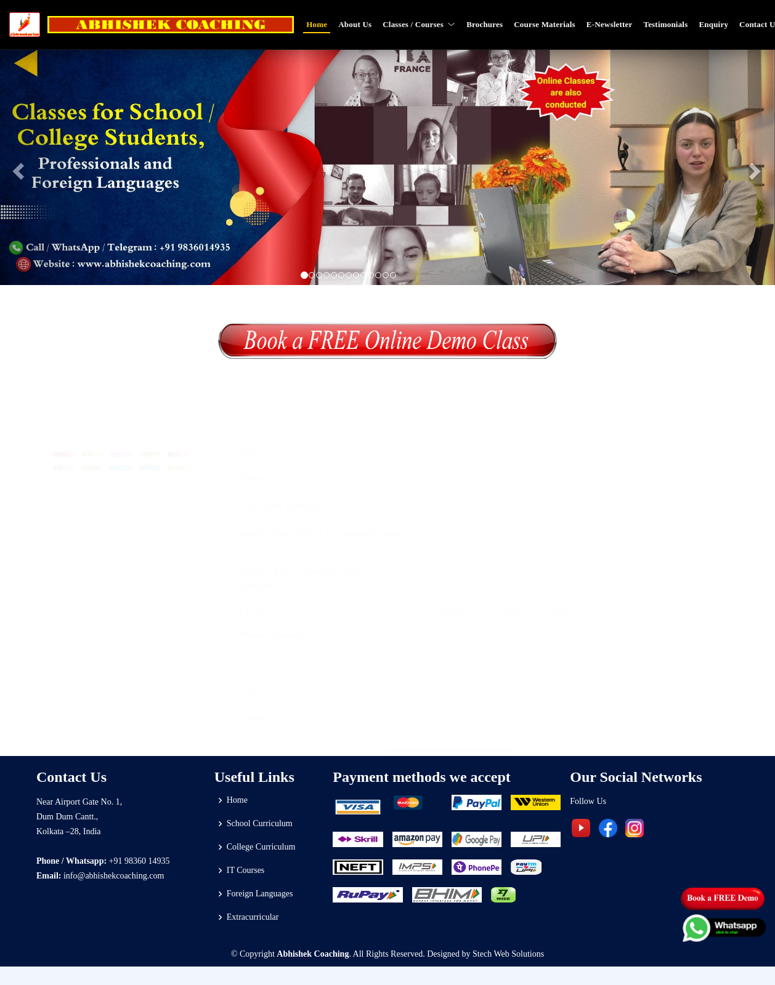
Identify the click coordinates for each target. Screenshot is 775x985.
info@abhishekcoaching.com (113, 875)
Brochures (484, 24)
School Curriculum (260, 823)
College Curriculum (261, 847)
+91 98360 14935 (139, 861)
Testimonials (665, 24)
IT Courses (246, 870)
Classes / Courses (419, 24)
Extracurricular (253, 917)
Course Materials (544, 24)
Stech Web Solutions (508, 954)
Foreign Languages (260, 894)
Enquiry (713, 24)
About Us (354, 24)
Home (316, 24)
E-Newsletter (609, 24)
